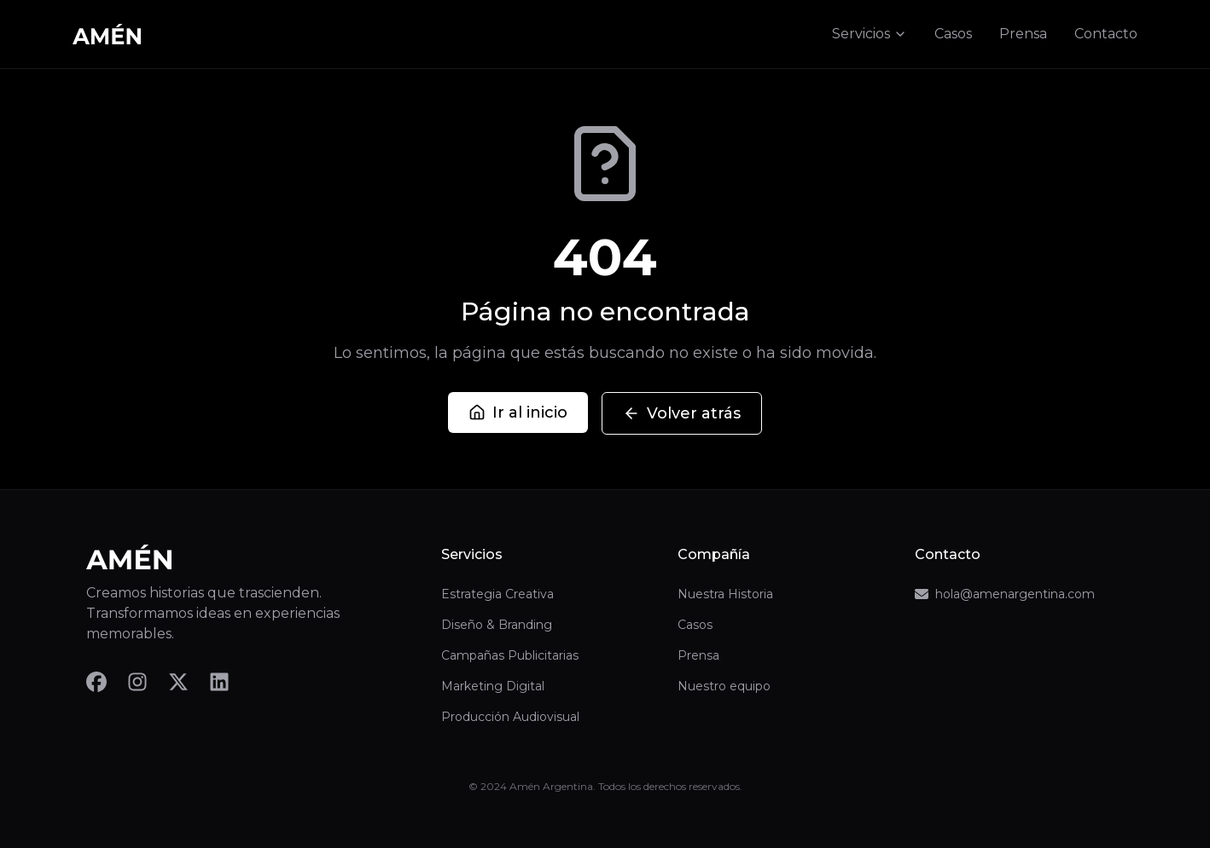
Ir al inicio (517, 412)
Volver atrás (682, 413)
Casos (953, 34)
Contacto (1105, 34)
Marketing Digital (492, 686)
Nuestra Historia (725, 594)
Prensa (1023, 34)
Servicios (869, 34)
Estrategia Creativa (497, 594)
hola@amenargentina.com (1005, 594)
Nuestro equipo (724, 686)
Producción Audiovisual (510, 716)
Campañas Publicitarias (510, 655)
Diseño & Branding (496, 624)
